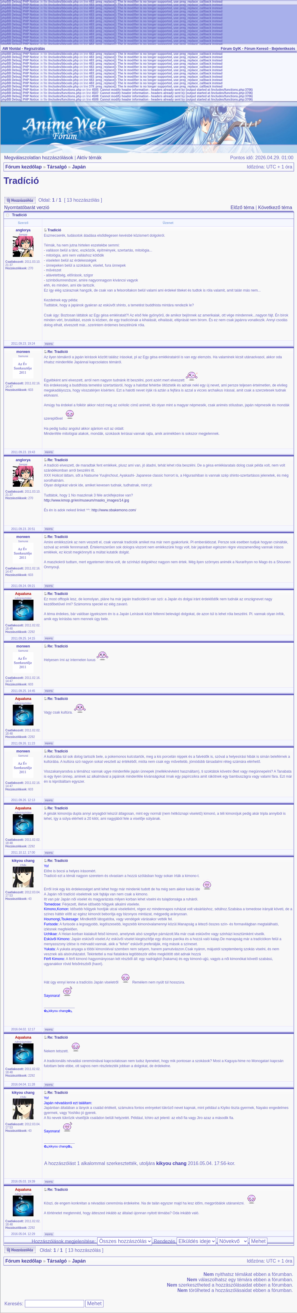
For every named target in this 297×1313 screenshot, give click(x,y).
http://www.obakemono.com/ (114, 510)
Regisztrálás (34, 49)
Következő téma (275, 207)
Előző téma (242, 207)
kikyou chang (171, 1163)
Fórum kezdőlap (23, 166)
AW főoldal (11, 49)
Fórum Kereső (256, 49)
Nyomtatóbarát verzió (26, 207)
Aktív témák (89, 157)
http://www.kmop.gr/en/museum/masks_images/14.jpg (86, 500)
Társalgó (57, 166)
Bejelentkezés (283, 49)
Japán (79, 166)
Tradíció (21, 181)
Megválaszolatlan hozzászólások (38, 157)
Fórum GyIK (231, 49)
